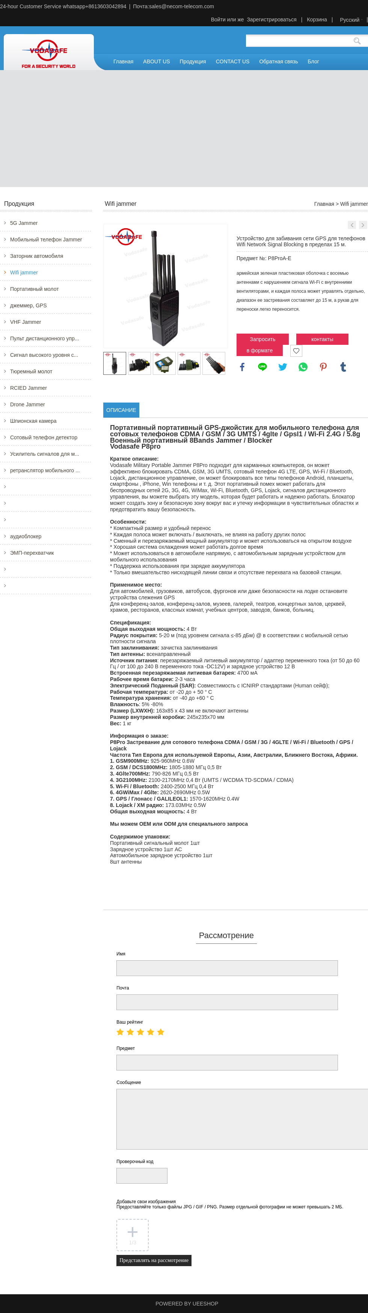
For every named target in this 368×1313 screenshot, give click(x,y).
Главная (123, 61)
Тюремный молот (31, 371)
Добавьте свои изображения (229, 1204)
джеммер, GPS (28, 305)
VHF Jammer (25, 322)
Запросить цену (263, 340)
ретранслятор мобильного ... (45, 470)
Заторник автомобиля (36, 256)
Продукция (193, 61)
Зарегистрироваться (271, 19)
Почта (122, 988)
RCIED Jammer (28, 388)
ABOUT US (156, 61)
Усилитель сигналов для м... (44, 454)
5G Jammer (24, 223)
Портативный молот (34, 289)
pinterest (323, 367)
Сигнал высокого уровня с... (44, 355)
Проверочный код (134, 1161)
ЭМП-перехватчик (32, 553)
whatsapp (303, 367)
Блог (313, 61)
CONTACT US (233, 61)
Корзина (317, 19)
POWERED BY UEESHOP (186, 1304)
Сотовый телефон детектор (43, 437)
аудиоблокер (25, 536)
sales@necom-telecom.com (181, 6)
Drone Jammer (27, 404)
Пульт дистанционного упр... (44, 338)
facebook (242, 367)
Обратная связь (278, 61)
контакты (322, 339)
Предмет (125, 1048)
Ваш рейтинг (129, 1022)
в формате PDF (260, 351)
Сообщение (128, 1082)
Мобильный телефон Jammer (46, 240)
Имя (120, 954)
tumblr (343, 367)
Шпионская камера (33, 421)
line (262, 367)
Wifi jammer (24, 272)
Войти (218, 19)
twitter (282, 367)
